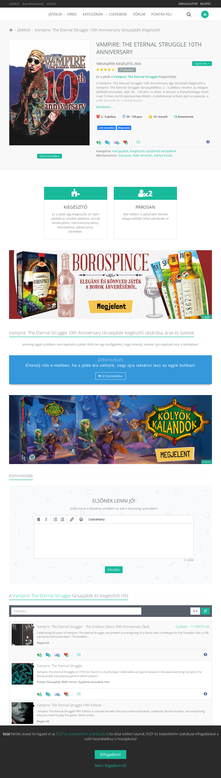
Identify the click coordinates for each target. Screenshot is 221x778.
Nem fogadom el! (110, 765)
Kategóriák (93, 14)
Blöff (64, 650)
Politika (41, 650)
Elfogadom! (110, 754)
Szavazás (124, 155)
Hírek (72, 14)
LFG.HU (51, 4)
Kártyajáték (120, 151)
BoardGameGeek (33, 4)
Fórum (139, 14)
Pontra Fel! (161, 14)
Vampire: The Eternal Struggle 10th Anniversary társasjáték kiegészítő (97, 29)
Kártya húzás (163, 155)
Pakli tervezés (142, 155)
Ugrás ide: (202, 63)
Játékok (55, 14)
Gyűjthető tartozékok (161, 151)
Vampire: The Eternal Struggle (136, 77)
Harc (107, 650)
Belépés (205, 4)
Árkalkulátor (187, 4)
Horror (73, 650)
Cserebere (118, 14)
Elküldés (114, 537)
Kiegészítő (137, 151)
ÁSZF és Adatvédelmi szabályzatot (81, 734)
